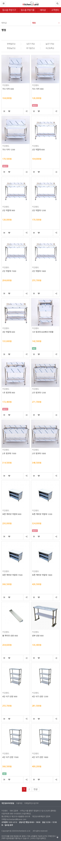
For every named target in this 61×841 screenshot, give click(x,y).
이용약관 (19, 803)
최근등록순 (50, 48)
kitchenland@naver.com (16, 819)
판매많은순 (11, 44)
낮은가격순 (30, 44)
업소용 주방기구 (9, 10)
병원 (46, 22)
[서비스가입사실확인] (38, 838)
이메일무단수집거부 (31, 803)
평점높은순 (11, 48)
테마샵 (43, 10)
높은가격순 (50, 44)
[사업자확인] (26, 814)
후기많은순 (30, 48)
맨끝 (36, 789)
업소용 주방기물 (27, 10)
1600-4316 (12, 822)
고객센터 (55, 10)
